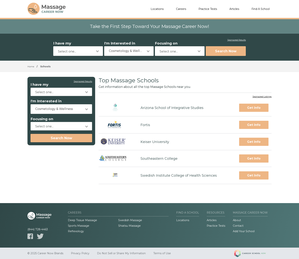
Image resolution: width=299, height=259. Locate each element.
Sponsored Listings (262, 96)
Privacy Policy (80, 253)
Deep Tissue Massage (82, 220)
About (237, 220)
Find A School (261, 9)
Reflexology (76, 231)
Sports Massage (78, 225)
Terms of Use (162, 253)
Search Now (225, 51)
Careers (181, 9)
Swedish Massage (130, 220)
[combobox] (78, 51)
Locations (157, 9)
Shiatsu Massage (129, 225)
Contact (238, 225)
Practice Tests (208, 9)
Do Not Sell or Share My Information (121, 253)
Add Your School (244, 231)
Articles (234, 9)
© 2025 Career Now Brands (45, 253)
